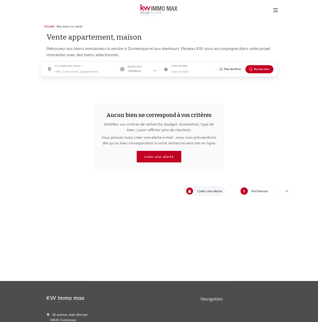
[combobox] (84, 70)
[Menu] (275, 10)
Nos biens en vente (69, 26)
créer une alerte (159, 156)
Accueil (49, 26)
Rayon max (135, 66)
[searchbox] (84, 71)
